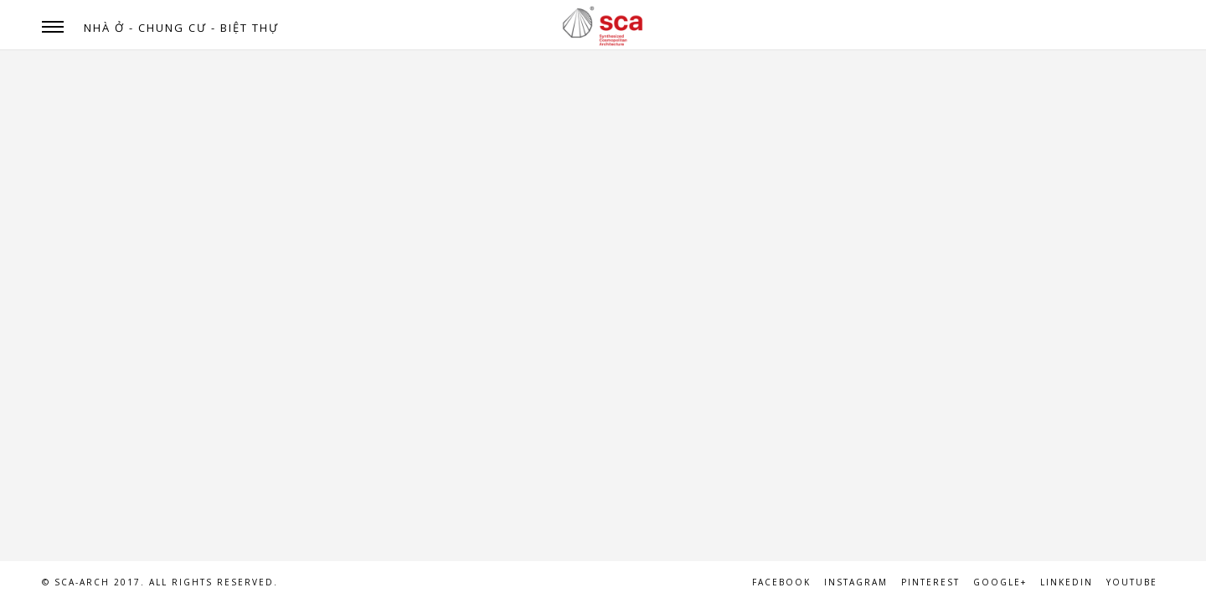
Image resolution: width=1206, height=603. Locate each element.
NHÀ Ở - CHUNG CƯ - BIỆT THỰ (181, 27)
